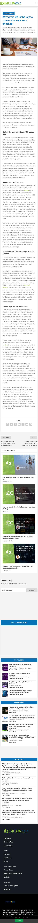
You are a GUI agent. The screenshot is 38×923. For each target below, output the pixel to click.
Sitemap (6, 861)
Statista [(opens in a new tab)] (26, 190)
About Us (7, 854)
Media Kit (7, 877)
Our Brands (7, 838)
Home (6, 851)
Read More (12, 712)
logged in (11, 583)
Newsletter (7, 889)
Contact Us (7, 858)
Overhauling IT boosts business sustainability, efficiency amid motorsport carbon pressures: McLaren (22, 737)
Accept (19, 920)
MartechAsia (8, 845)
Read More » (6, 774)
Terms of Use (8, 870)
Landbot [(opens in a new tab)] (5, 345)
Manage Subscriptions (11, 886)
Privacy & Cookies (10, 866)
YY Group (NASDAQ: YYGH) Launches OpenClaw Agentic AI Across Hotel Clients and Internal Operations (17, 800)
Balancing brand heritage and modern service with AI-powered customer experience (21, 726)
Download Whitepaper (16, 670)
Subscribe (7, 882)
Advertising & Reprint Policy (13, 873)
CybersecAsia (8, 842)
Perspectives (9, 13)
